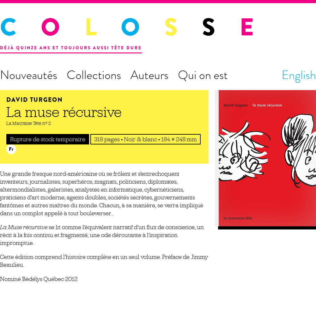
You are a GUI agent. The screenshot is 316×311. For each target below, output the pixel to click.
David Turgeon (34, 99)
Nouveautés (28, 75)
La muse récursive (64, 111)
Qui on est (203, 75)
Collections (94, 75)
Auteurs (149, 75)
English (299, 75)
